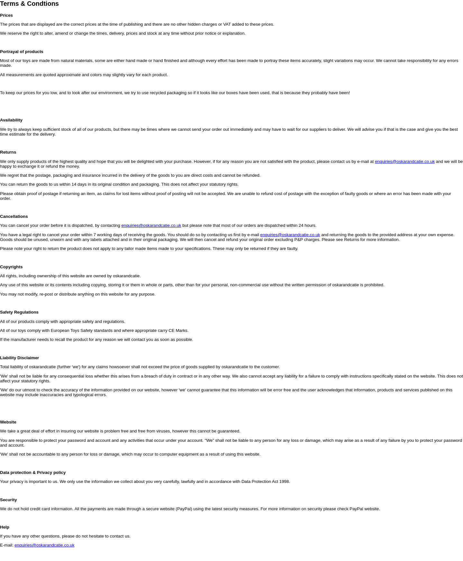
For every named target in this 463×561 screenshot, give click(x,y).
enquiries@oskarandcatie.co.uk (405, 161)
